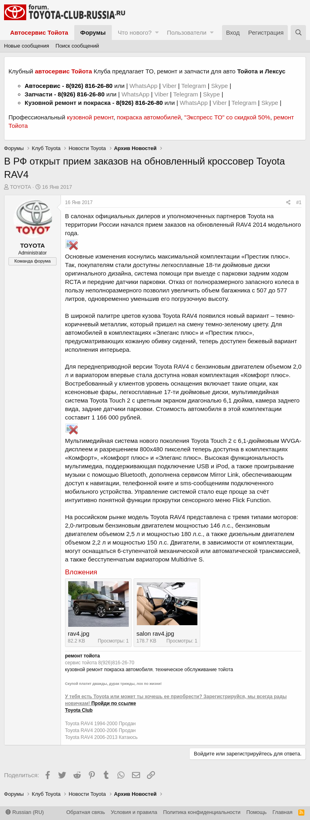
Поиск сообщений (77, 46)
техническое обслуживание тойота (194, 669)
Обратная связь (85, 812)
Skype (220, 85)
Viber (169, 85)
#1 (299, 202)
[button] (157, 32)
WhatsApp (144, 85)
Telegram (194, 85)
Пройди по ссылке (113, 703)
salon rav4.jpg (155, 633)
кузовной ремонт (90, 117)
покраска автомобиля (128, 669)
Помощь (256, 812)
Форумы (93, 32)
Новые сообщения (26, 46)
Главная (282, 812)
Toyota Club (78, 710)
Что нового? (135, 32)
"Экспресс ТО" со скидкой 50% (227, 117)
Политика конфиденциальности (202, 812)
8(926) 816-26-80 (89, 85)
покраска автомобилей (149, 117)
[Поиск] (298, 32)
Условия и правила (134, 812)
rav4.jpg (78, 633)
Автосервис (43, 85)
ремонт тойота (82, 656)
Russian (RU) (25, 812)
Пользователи (186, 32)
